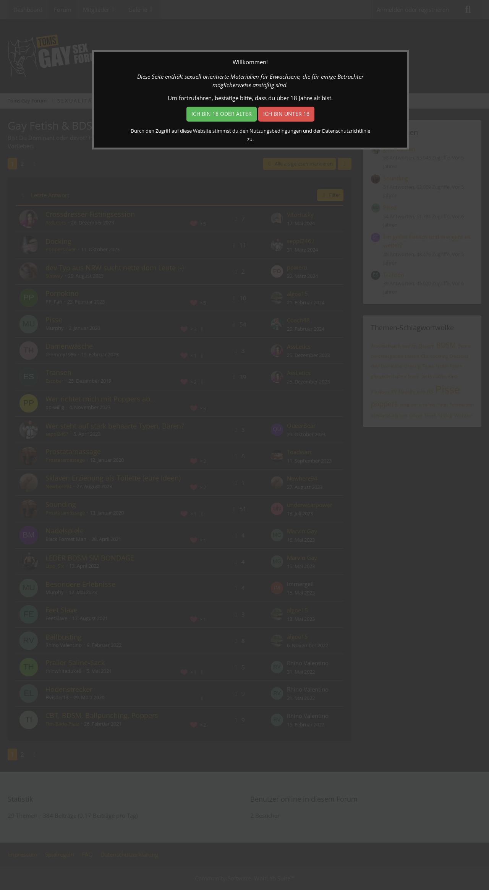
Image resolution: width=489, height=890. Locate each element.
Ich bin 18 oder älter (221, 113)
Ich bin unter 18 (286, 113)
